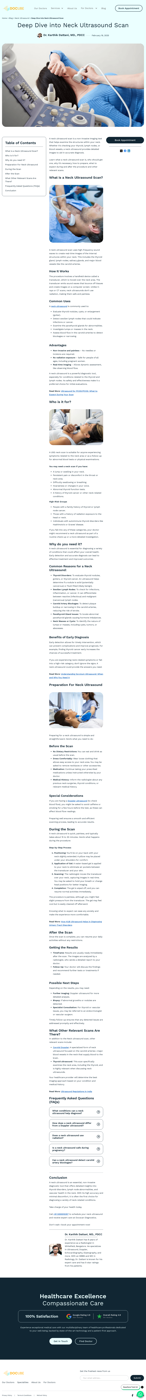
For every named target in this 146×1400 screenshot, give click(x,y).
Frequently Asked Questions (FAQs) (22, 186)
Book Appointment (128, 8)
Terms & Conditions (24, 1395)
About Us (72, 8)
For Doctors (49, 1382)
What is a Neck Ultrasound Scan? (21, 151)
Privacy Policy (7, 1395)
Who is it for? (11, 155)
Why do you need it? (15, 160)
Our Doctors (40, 8)
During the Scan (13, 169)
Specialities (22, 1382)
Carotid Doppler (61, 1047)
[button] (57, 8)
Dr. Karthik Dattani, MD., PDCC (83, 1234)
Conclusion (10, 190)
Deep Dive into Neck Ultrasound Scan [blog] (47, 18)
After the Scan (12, 173)
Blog (103, 8)
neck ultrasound (59, 306)
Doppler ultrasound (77, 801)
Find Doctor (85, 1341)
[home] (13, 8)
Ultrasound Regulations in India (76, 1091)
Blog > (11, 18)
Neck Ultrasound (22, 18)
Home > (5, 18)
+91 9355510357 (61, 1214)
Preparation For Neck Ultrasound (21, 164)
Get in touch (61, 1341)
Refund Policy (42, 1395)
